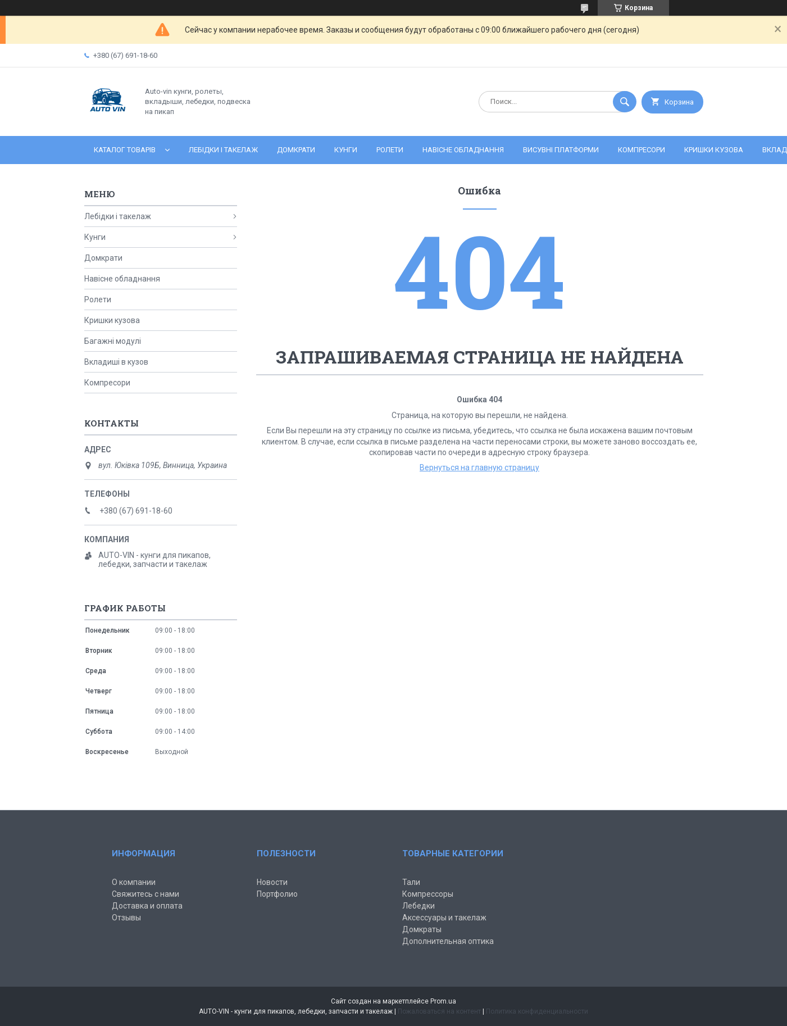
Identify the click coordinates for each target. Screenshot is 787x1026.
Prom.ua (443, 1001)
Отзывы (126, 917)
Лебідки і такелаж (223, 150)
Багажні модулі (112, 341)
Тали (411, 882)
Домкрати (296, 150)
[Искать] (624, 101)
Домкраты (422, 929)
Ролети (389, 150)
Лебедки (418, 905)
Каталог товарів (125, 150)
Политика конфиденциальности (537, 1011)
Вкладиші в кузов (116, 361)
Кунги (345, 150)
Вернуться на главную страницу (479, 467)
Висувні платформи (561, 150)
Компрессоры (427, 893)
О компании (134, 882)
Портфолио (277, 893)
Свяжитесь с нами (145, 893)
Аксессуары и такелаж (444, 917)
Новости (272, 882)
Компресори (641, 150)
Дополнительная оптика (448, 941)
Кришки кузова (713, 150)
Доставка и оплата (147, 905)
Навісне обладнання (463, 150)
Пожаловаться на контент (439, 1011)
